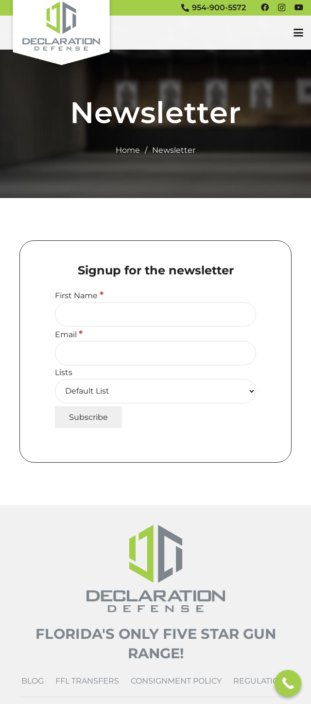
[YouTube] (298, 7)
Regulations (261, 681)
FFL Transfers (87, 681)
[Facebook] (265, 7)
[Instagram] (281, 7)
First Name (79, 295)
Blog (32, 681)
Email (69, 334)
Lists (63, 372)
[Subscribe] (88, 417)
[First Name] (155, 314)
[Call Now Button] (288, 683)
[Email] (155, 353)
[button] (298, 32)
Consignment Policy (176, 681)
